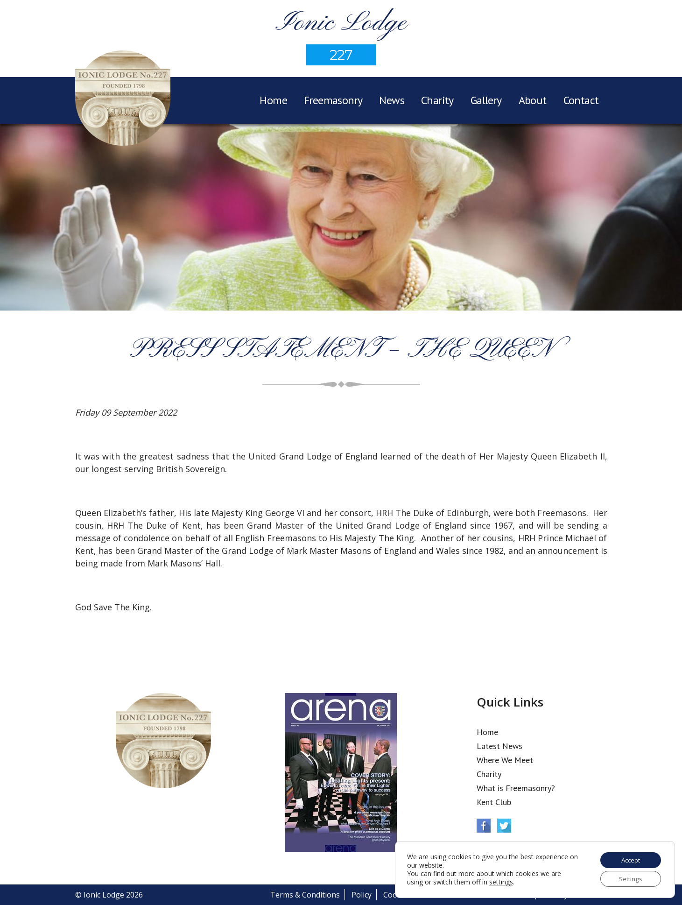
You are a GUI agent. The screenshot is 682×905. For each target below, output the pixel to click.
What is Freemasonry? (516, 788)
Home (273, 100)
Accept (629, 858)
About (533, 100)
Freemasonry (333, 100)
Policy (362, 895)
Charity (437, 100)
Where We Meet (505, 760)
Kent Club (494, 802)
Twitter (504, 826)
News (391, 100)
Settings (629, 878)
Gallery (486, 100)
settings (501, 881)
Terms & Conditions (305, 895)
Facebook (484, 826)
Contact (581, 100)
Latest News (499, 746)
